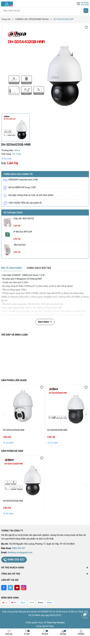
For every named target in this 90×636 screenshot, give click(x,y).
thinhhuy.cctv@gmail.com (20, 552)
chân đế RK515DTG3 (24, 218)
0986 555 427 (18, 548)
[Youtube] (17, 587)
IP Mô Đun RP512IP (23, 232)
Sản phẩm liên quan (14, 380)
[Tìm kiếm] (85, 10)
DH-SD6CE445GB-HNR (13, 430)
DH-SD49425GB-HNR (57, 430)
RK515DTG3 (20, 245)
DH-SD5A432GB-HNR (13, 501)
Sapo (51, 626)
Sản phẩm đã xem (12, 451)
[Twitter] (10, 587)
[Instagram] (23, 587)
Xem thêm (45, 321)
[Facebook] (4, 587)
